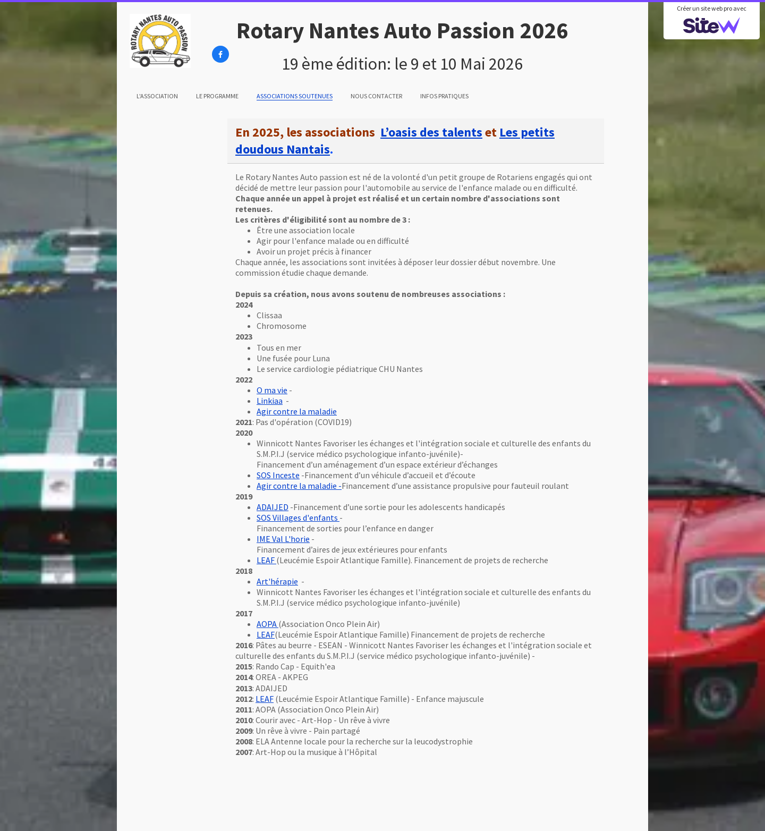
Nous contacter (376, 96)
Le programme (217, 96)
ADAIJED (272, 507)
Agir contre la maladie (297, 411)
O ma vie (272, 390)
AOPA (267, 623)
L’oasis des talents (431, 132)
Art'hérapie (277, 581)
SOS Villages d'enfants (298, 517)
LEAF (266, 560)
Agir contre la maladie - (299, 485)
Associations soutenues (295, 96)
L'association (157, 96)
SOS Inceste (278, 475)
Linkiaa (270, 400)
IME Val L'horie (283, 538)
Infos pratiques (444, 96)
